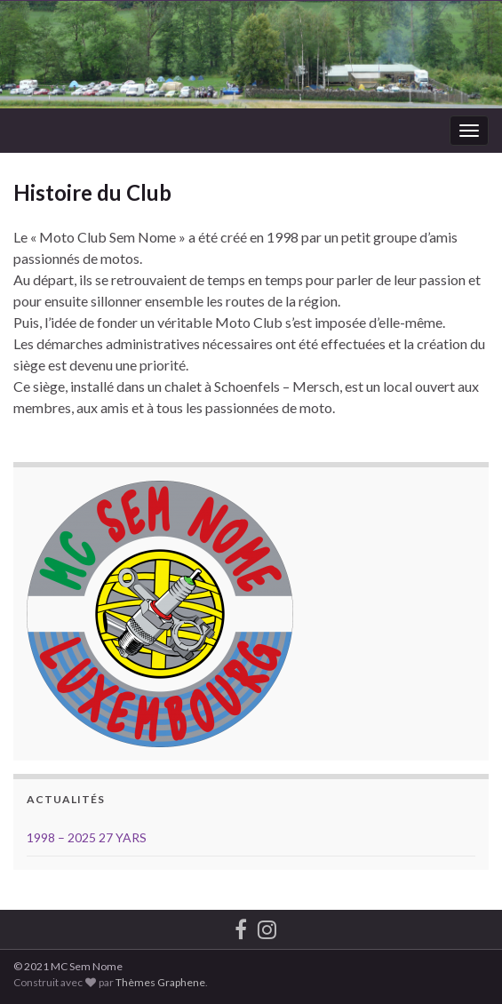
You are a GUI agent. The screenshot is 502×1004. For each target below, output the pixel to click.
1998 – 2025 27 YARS (87, 837)
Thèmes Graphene (160, 982)
